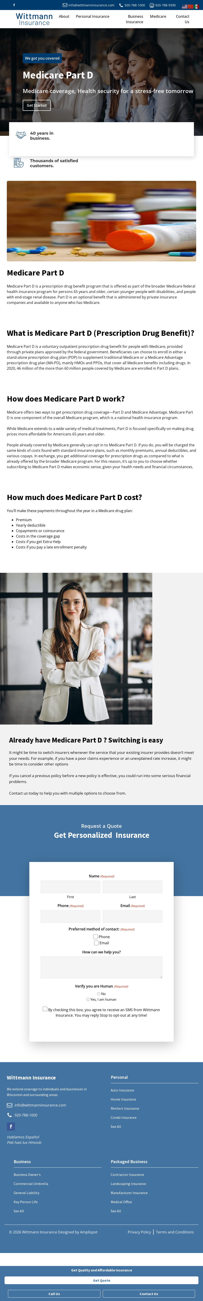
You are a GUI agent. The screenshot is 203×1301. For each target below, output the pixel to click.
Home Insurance (123, 1099)
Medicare (158, 16)
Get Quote (101, 1280)
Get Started (37, 105)
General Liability (26, 1192)
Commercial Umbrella (31, 1183)
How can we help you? (101, 952)
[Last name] (132, 887)
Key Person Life (26, 1202)
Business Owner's (27, 1174)
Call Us (54, 1293)
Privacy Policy (139, 1232)
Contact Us (182, 19)
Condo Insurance (124, 1117)
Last (132, 896)
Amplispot (89, 1232)
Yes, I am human (103, 999)
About (64, 16)
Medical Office (121, 1202)
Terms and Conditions (175, 1232)
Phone (70, 905)
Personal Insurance (92, 16)
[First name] (70, 887)
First (70, 896)
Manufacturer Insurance (129, 1192)
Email (132, 905)
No (103, 993)
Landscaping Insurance (128, 1183)
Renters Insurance (125, 1108)
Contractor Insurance (127, 1174)
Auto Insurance (122, 1090)
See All (116, 1126)
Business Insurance (134, 19)
